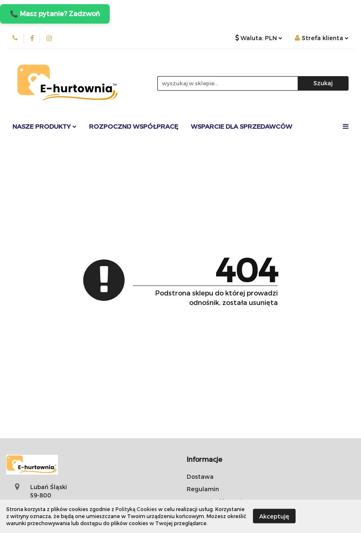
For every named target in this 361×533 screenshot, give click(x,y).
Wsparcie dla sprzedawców (241, 126)
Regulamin (203, 488)
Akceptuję (274, 516)
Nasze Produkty (44, 126)
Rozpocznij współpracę (133, 126)
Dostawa (200, 476)
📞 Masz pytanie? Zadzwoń (55, 13)
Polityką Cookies (136, 509)
